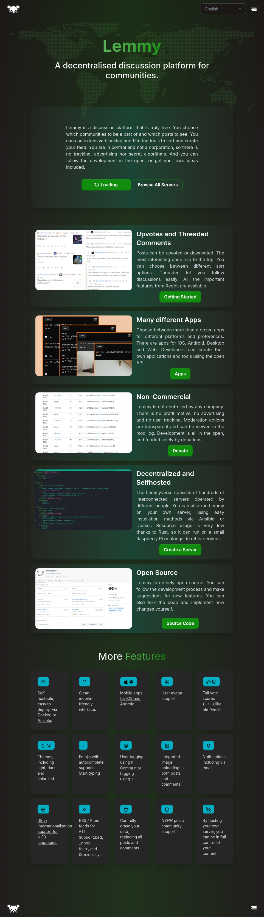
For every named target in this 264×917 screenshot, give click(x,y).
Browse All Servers (158, 184)
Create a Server (180, 549)
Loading (106, 184)
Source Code (180, 623)
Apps (180, 373)
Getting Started (180, 297)
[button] (254, 8)
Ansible (44, 720)
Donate (180, 450)
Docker (44, 715)
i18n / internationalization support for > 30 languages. (55, 831)
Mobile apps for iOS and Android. (131, 698)
